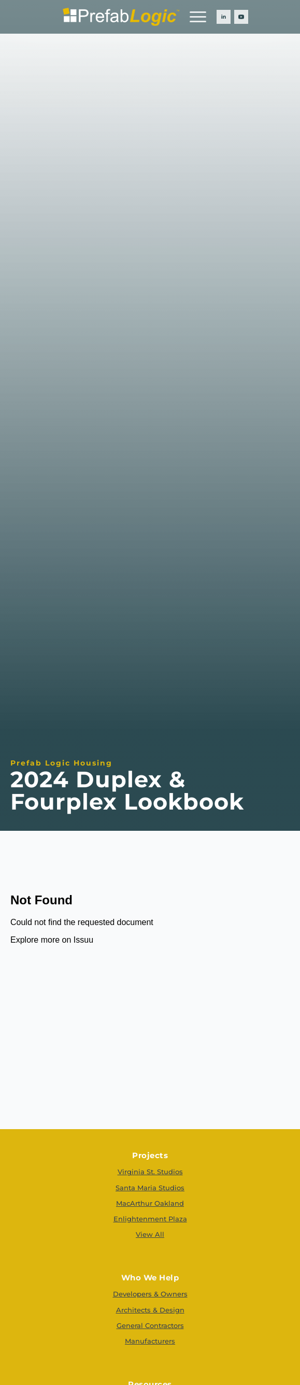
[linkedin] (224, 17)
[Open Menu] (198, 16)
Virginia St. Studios (150, 1171)
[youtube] (241, 17)
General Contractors (150, 1325)
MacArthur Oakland (150, 1203)
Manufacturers (150, 1341)
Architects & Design (150, 1310)
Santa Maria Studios (150, 1188)
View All (150, 1234)
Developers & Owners (150, 1294)
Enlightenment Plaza (150, 1219)
